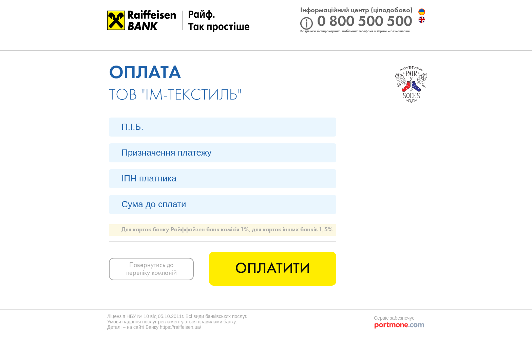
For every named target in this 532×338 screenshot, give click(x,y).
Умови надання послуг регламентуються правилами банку (171, 321)
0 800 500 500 (364, 22)
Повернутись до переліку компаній (151, 269)
